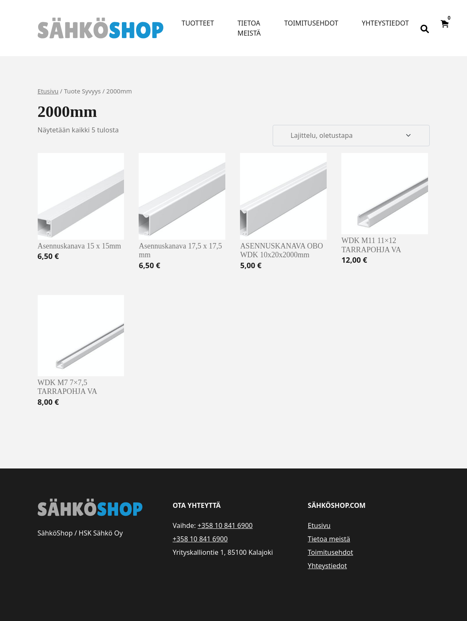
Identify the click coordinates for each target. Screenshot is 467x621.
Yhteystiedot (385, 23)
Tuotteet (198, 23)
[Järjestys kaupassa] (351, 136)
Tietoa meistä (249, 28)
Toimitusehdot (311, 23)
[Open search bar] (425, 28)
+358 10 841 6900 (225, 525)
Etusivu (48, 91)
